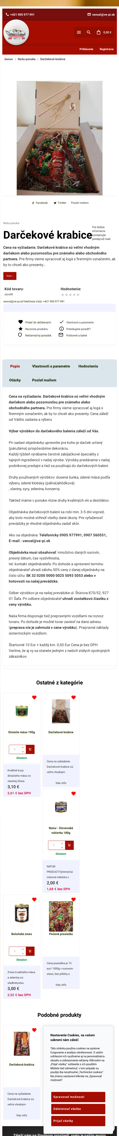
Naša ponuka (27, 59)
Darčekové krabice (52, 59)
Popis (15, 366)
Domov (9, 59)
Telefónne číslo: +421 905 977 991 (44, 301)
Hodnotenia (88, 366)
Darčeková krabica (21, 965)
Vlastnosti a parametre (51, 366)
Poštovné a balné (76, 335)
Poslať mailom (44, 380)
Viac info (59, 782)
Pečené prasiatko (59, 836)
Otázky (15, 380)
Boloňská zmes (21, 836)
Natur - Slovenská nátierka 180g (98, 733)
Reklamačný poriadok (38, 335)
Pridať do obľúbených (38, 322)
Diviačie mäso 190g (21, 731)
